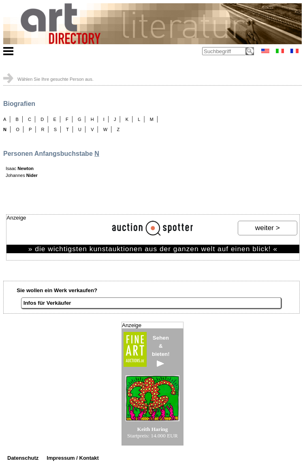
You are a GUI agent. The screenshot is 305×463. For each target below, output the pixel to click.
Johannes (22, 175)
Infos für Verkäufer (47, 303)
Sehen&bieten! (161, 351)
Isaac (20, 168)
